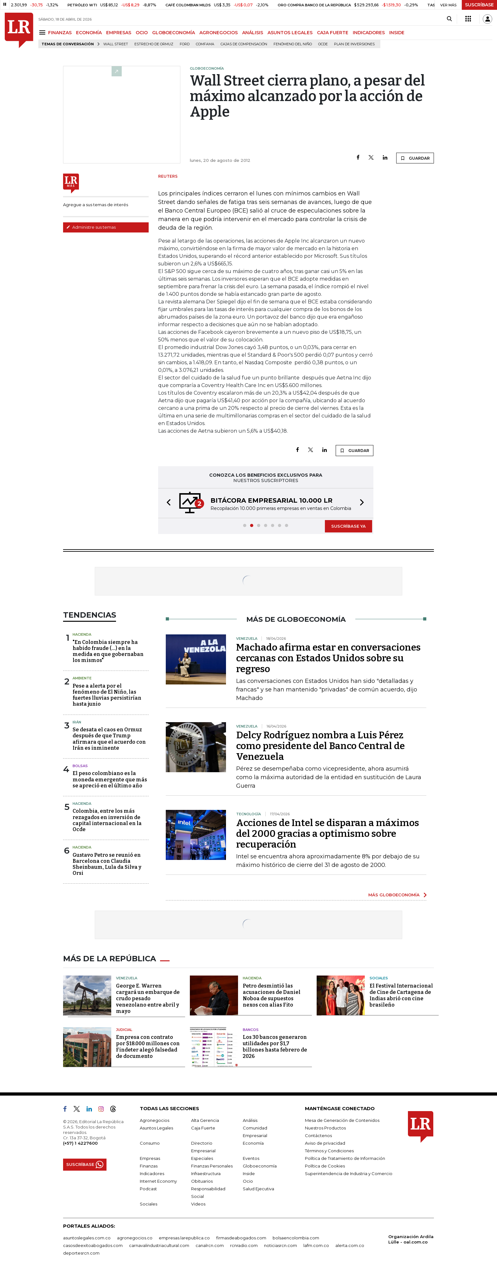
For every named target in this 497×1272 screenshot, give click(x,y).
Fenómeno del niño (293, 44)
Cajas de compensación (244, 44)
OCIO (142, 32)
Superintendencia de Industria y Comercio (348, 1173)
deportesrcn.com (81, 1253)
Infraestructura (206, 1173)
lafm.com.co (316, 1245)
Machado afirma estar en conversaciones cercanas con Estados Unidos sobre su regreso (328, 658)
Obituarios (202, 1181)
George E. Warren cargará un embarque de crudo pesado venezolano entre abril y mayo (148, 998)
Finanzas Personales (212, 1165)
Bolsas (80, 766)
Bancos (251, 1029)
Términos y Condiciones (329, 1150)
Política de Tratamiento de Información (345, 1158)
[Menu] (43, 32)
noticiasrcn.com (280, 1245)
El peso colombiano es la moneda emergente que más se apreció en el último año (110, 779)
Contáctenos (318, 1135)
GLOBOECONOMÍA (173, 32)
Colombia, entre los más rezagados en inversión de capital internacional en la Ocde (107, 820)
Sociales (379, 978)
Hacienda (82, 634)
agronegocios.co (134, 1237)
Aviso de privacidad (325, 1143)
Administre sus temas (91, 227)
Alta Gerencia (205, 1120)
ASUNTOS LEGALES (290, 32)
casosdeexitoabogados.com (93, 1245)
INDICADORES (369, 32)
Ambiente (82, 678)
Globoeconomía (260, 1165)
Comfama (205, 44)
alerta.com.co (349, 1245)
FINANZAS (60, 32)
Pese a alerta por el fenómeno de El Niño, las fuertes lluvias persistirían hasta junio (107, 695)
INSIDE (396, 32)
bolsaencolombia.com (296, 1237)
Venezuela (126, 978)
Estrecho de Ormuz (153, 44)
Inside (249, 1173)
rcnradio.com (244, 1245)
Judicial (124, 1029)
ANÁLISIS (252, 32)
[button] (166, 503)
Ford (185, 44)
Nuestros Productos (325, 1127)
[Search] (449, 19)
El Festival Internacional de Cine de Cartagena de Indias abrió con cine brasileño (401, 995)
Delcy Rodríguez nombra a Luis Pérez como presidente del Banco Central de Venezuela (320, 745)
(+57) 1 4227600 (80, 1143)
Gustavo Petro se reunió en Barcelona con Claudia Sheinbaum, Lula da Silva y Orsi (107, 864)
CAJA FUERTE (332, 32)
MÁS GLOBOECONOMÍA (394, 894)
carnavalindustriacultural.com (159, 1245)
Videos (198, 1203)
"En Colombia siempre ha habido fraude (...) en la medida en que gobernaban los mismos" (108, 651)
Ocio (248, 1181)
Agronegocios (154, 1120)
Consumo (150, 1143)
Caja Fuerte (203, 1127)
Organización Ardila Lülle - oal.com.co (411, 1239)
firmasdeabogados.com (241, 1237)
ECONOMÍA (89, 32)
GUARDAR (415, 158)
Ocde (323, 44)
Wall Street (115, 44)
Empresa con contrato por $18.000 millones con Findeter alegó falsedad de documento (148, 1046)
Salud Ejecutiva (258, 1188)
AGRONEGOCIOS (218, 32)
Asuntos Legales (156, 1127)
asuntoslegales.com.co (87, 1237)
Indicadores (152, 1173)
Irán (77, 722)
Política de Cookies (325, 1165)
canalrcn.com (210, 1245)
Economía (253, 1143)
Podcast (148, 1188)
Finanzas (149, 1165)
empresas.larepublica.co (184, 1237)
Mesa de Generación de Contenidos (342, 1120)
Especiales (202, 1158)
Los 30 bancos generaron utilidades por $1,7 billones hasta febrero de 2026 (275, 1046)
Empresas (150, 1158)
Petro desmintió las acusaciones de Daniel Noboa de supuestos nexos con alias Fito (271, 995)
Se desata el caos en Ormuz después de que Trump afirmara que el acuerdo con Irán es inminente (109, 739)
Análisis (250, 1120)
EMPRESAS (118, 32)
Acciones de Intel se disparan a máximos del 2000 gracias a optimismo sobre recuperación (327, 833)
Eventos (251, 1158)
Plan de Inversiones (354, 44)
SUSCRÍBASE (479, 5)
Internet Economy (158, 1181)
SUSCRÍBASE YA (348, 526)
